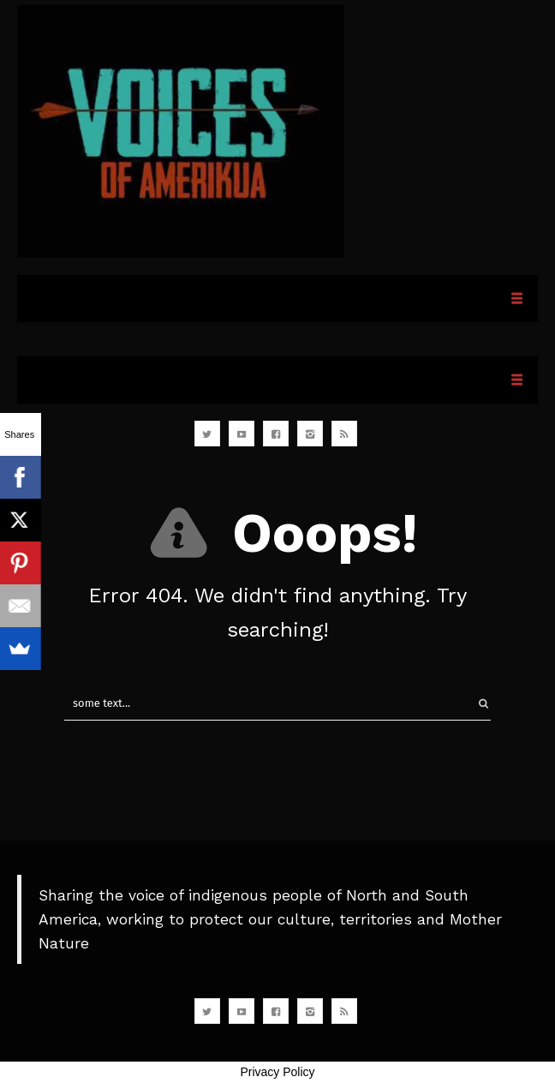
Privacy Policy (277, 1072)
